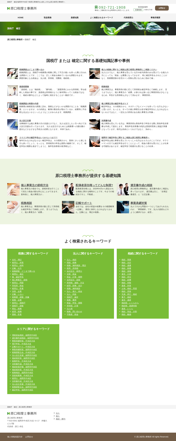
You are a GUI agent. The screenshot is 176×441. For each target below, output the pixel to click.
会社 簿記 (17, 260)
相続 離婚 (126, 314)
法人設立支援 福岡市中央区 (24, 355)
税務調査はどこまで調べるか (31, 69)
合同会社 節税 (73, 280)
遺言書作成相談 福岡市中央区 (25, 338)
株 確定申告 (18, 277)
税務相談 (105, 86)
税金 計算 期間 (74, 277)
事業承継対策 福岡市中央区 (24, 349)
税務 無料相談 (73, 288)
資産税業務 (24, 86)
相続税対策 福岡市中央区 (23, 358)
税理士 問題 (18, 283)
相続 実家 (126, 260)
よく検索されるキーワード (101, 17)
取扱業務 (47, 17)
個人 (58, 416)
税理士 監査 (18, 288)
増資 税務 (71, 262)
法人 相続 (71, 260)
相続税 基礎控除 (129, 306)
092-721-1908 (112, 7)
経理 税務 (17, 311)
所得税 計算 (72, 306)
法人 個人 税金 (74, 291)
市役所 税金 (18, 285)
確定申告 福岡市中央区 (22, 390)
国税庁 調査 (18, 306)
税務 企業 (17, 300)
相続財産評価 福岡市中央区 (24, 367)
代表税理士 (128, 17)
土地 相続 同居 (129, 288)
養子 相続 (126, 297)
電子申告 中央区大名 (21, 344)
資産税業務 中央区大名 (22, 375)
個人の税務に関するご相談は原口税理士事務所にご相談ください (129, 69)
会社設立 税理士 (74, 271)
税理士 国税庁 (18, 303)
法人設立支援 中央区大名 (23, 384)
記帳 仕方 (17, 268)
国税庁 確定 (72, 297)
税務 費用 (71, 300)
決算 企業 (17, 291)
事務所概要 (155, 17)
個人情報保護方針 (15, 437)
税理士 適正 (18, 274)
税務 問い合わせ (74, 311)
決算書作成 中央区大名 (22, 364)
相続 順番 (126, 268)
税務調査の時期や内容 (28, 103)
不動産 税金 (72, 314)
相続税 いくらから (130, 303)
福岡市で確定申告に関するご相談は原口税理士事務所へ (125, 137)
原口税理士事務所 (15, 39)
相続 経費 (126, 280)
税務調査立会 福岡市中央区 (24, 387)
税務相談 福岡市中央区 (22, 372)
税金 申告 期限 (74, 303)
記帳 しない (18, 294)
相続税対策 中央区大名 (22, 370)
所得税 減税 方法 (75, 283)
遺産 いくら (127, 309)
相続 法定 (126, 262)
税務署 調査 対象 (20, 297)
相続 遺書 (126, 265)
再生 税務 (17, 309)
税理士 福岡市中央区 (21, 378)
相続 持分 (126, 277)
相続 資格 (126, 271)
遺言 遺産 (126, 300)
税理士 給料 (18, 265)
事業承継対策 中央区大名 (23, 341)
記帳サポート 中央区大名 (23, 347)
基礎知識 (74, 17)
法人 (58, 413)
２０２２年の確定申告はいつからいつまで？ (38, 137)
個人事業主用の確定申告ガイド (114, 103)
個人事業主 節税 (19, 280)
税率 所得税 (72, 268)
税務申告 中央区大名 (21, 361)
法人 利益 (71, 294)
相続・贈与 (60, 419)
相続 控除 (126, 283)
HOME (21, 17)
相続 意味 (126, 291)
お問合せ (162, 8)
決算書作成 (106, 120)
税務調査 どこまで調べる (23, 271)
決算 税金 (71, 274)
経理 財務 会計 (74, 285)
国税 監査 (17, 314)
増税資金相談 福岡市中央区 (24, 335)
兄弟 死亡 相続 (129, 294)
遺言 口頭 (126, 274)
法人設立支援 (25, 120)
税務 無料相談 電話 (76, 265)
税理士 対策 (18, 262)
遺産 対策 (126, 285)
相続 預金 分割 (129, 311)
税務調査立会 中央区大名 (23, 352)
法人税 (70, 309)
